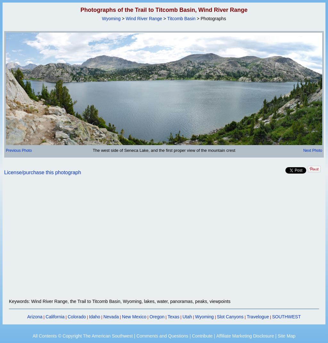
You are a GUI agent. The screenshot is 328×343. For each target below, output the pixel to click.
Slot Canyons (230, 316)
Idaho (94, 316)
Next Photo (312, 150)
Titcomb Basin (181, 18)
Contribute (202, 336)
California (54, 316)
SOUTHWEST (286, 316)
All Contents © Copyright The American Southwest (83, 336)
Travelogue (258, 316)
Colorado (77, 316)
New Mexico (134, 316)
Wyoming (111, 18)
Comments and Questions (162, 336)
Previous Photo (19, 150)
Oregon (157, 316)
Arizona (34, 316)
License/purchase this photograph (42, 172)
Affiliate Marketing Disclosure (245, 336)
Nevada (111, 316)
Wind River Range (144, 18)
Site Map (286, 336)
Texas (173, 316)
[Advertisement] (164, 241)
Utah (187, 316)
